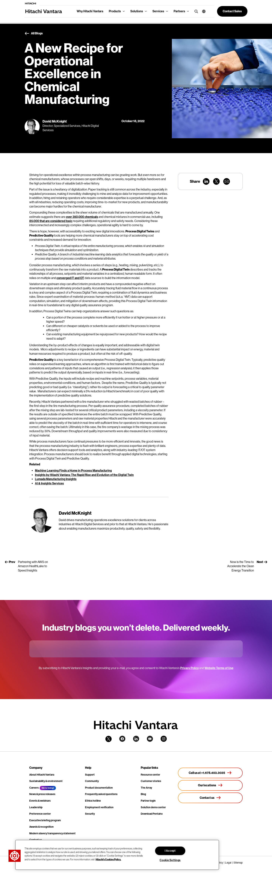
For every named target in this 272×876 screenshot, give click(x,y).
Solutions (136, 11)
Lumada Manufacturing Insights (55, 479)
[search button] (195, 11)
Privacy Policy (189, 668)
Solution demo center (153, 807)
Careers (34, 787)
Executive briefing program (45, 820)
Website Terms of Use (219, 668)
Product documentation (99, 787)
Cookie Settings (170, 860)
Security (90, 813)
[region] (117, 855)
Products (115, 11)
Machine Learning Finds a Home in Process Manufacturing (73, 470)
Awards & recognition (41, 826)
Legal (228, 862)
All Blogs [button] (34, 33)
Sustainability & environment (46, 781)
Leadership (35, 807)
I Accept (170, 850)
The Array (146, 787)
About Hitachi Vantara (41, 774)
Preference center (40, 813)
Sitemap (238, 862)
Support (90, 774)
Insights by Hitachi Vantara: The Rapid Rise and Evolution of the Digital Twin (84, 475)
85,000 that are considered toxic (50, 221)
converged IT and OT (70, 278)
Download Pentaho (152, 813)
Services (158, 11)
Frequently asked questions (101, 794)
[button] (202, 11)
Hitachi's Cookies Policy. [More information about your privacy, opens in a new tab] (108, 859)
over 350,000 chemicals (82, 217)
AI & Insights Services (49, 483)
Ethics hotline (93, 800)
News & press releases (42, 794)
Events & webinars (40, 800)
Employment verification (99, 807)
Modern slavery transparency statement (52, 833)
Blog (143, 794)
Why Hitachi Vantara (90, 11)
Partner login (148, 800)
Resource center (150, 774)
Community (92, 781)
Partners (179, 11)
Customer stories (151, 781)
